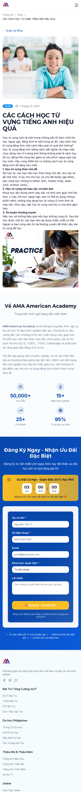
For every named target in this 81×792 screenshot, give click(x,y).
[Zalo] (16, 680)
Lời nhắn (17, 578)
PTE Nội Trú (9, 706)
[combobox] (40, 569)
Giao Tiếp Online (12, 790)
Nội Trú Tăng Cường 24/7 (19, 689)
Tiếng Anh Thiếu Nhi (13, 764)
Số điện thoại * (21, 532)
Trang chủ (8, 14)
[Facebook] (4, 680)
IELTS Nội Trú (10, 695)
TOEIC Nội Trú (10, 701)
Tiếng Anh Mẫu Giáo (13, 758)
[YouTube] (10, 680)
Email (15, 548)
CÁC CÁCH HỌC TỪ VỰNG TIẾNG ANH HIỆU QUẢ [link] (29, 19)
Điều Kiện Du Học (12, 737)
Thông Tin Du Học (12, 727)
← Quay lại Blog (12, 30)
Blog (20, 14)
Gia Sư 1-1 (8, 774)
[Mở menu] (76, 5)
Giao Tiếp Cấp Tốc (13, 711)
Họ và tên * (19, 517)
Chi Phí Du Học (10, 732)
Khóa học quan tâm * (25, 563)
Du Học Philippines (15, 720)
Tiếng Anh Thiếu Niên (14, 769)
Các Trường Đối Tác (13, 743)
